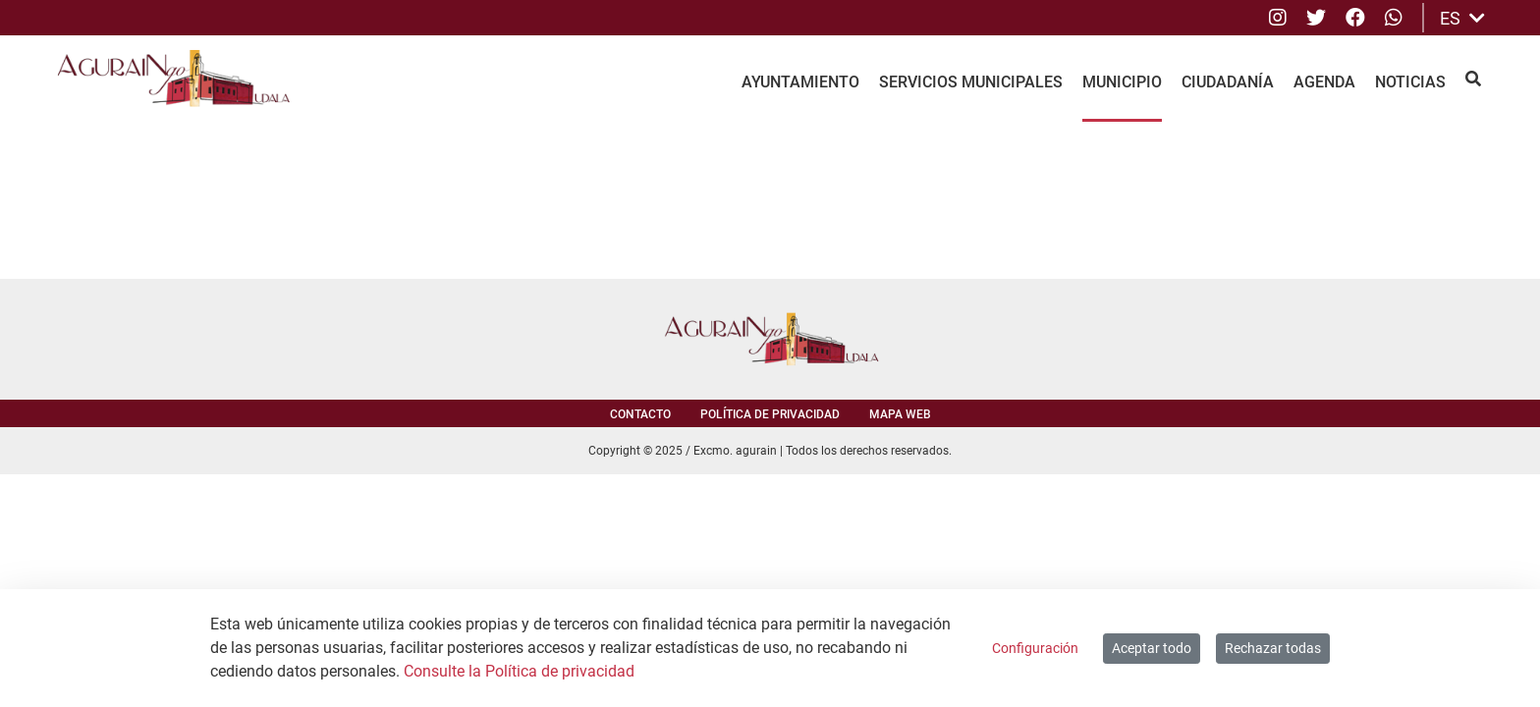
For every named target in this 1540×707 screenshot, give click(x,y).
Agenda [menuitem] (1324, 82)
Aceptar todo (1151, 648)
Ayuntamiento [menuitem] (800, 82)
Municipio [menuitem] (1122, 82)
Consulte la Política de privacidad (519, 671)
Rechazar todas (1273, 648)
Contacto (640, 414)
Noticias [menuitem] (1410, 82)
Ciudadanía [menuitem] (1228, 82)
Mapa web (900, 414)
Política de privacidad (770, 414)
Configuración (1035, 648)
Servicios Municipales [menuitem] (971, 82)
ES (1462, 18)
